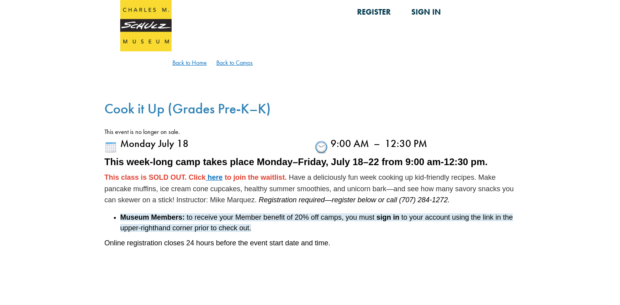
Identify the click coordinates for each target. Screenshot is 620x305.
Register (374, 12)
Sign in (426, 12)
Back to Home (189, 62)
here (214, 177)
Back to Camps (234, 62)
